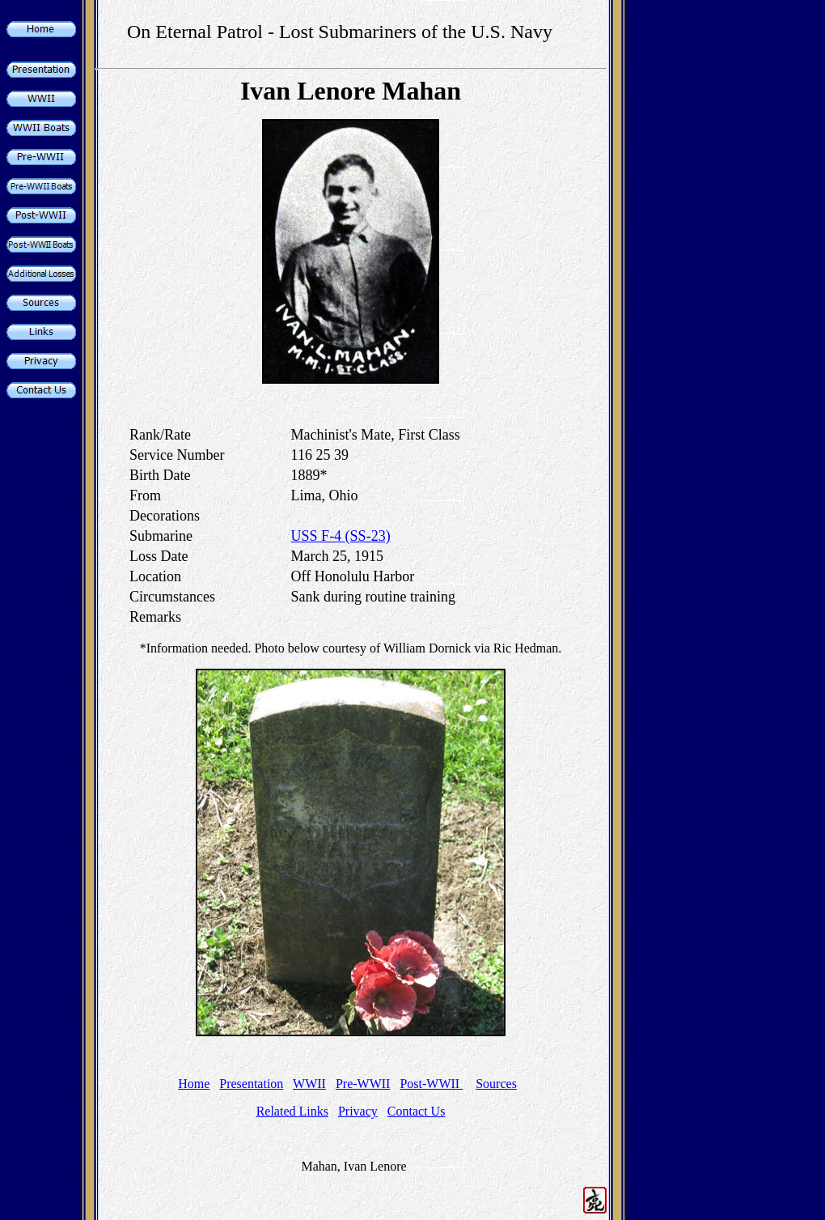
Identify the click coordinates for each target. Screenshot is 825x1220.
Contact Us (416, 1111)
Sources (496, 1083)
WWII (309, 1083)
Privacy (358, 1111)
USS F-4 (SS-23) (341, 536)
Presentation (251, 1083)
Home (193, 1083)
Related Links (292, 1111)
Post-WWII (431, 1083)
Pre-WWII (363, 1083)
